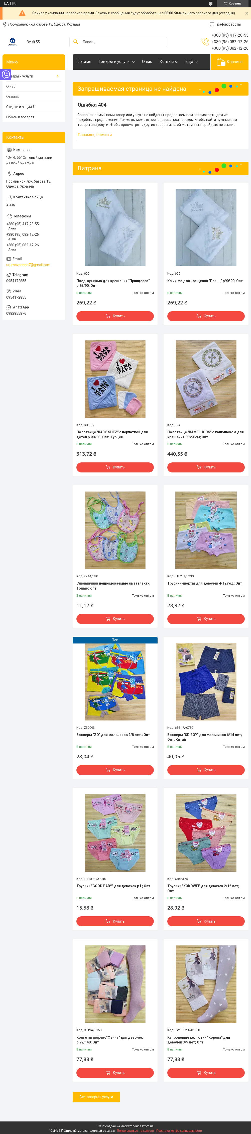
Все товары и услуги (96, 1097)
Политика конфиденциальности (179, 1130)
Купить (119, 316)
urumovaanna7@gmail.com (28, 265)
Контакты (169, 61)
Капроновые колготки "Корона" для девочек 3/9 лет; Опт (198, 1039)
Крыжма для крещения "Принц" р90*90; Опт (205, 281)
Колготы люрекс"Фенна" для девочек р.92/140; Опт (109, 1039)
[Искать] (75, 42)
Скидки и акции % (20, 107)
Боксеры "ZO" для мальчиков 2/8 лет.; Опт (113, 735)
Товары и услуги (114, 61)
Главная (83, 61)
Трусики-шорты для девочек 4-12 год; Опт (204, 583)
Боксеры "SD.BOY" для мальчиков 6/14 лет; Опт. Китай (204, 737)
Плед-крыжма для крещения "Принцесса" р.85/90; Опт (113, 283)
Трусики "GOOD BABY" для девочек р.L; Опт (113, 886)
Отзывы (12, 97)
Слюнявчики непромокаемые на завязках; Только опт (113, 585)
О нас (147, 61)
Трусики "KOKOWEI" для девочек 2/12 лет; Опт (203, 888)
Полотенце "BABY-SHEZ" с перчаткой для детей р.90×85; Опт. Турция (112, 434)
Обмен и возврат (20, 117)
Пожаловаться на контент (135, 1130)
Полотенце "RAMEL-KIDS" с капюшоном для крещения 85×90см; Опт (205, 434)
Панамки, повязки (95, 134)
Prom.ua (148, 1126)
